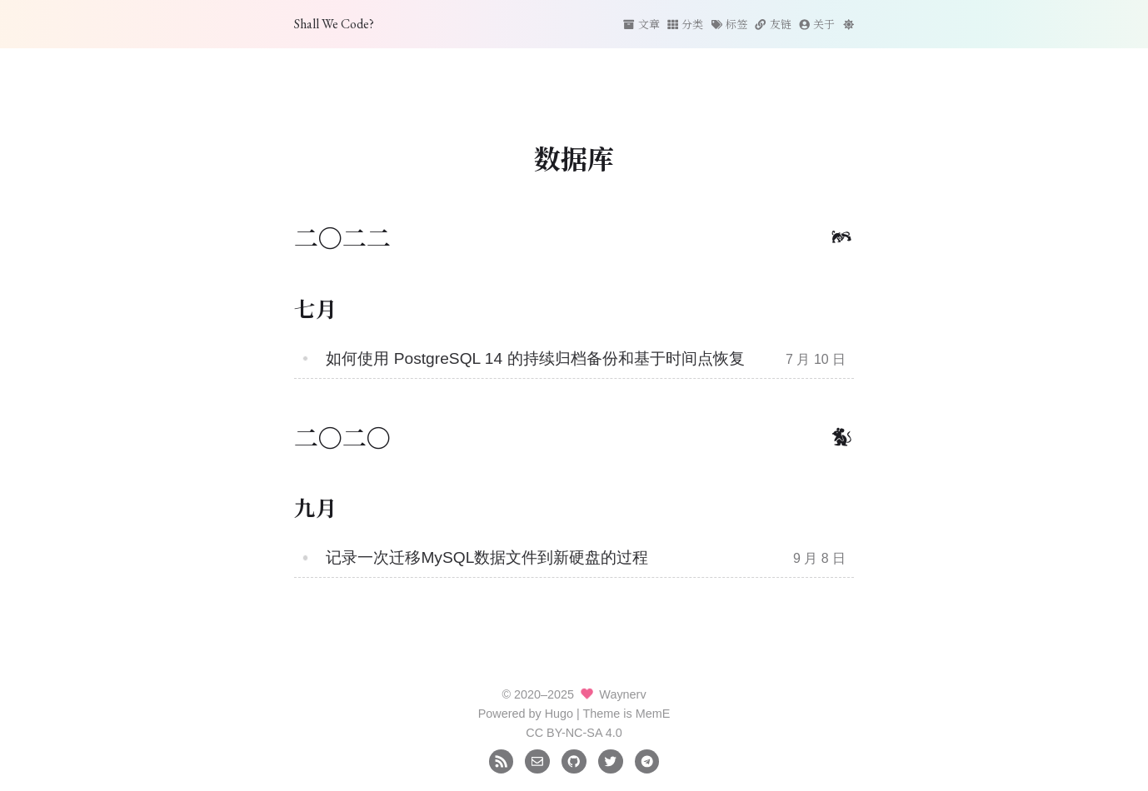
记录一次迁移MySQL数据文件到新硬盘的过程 (487, 557)
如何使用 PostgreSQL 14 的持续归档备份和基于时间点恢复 (535, 358)
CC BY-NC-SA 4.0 (573, 732)
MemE (653, 713)
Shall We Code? (334, 23)
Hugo (559, 713)
